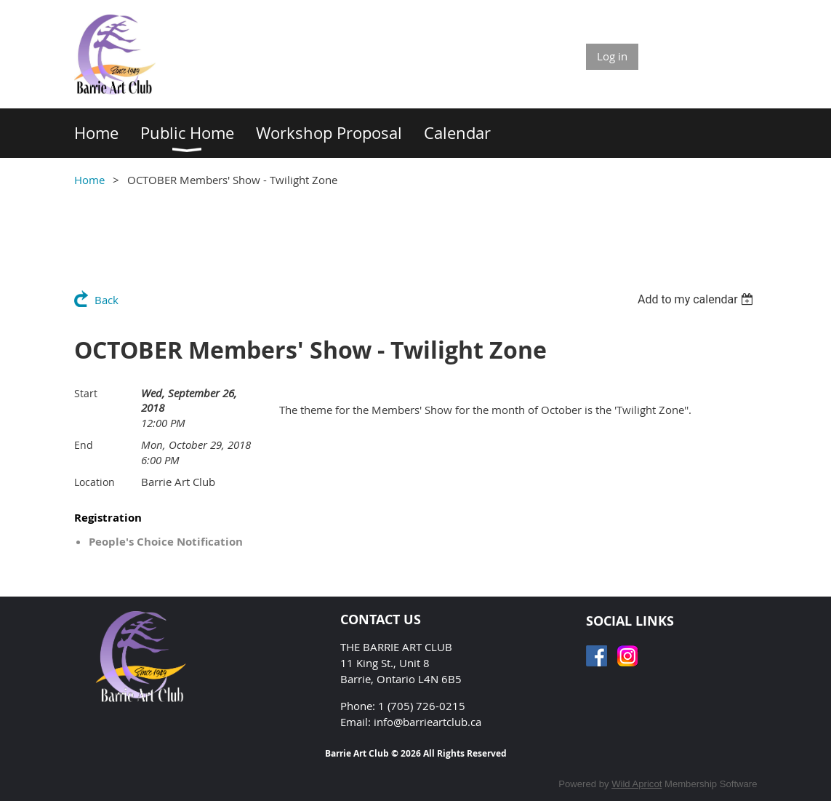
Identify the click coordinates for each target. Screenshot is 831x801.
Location (94, 482)
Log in (612, 56)
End (83, 445)
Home (89, 179)
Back (107, 299)
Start (85, 393)
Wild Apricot (636, 783)
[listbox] (698, 299)
